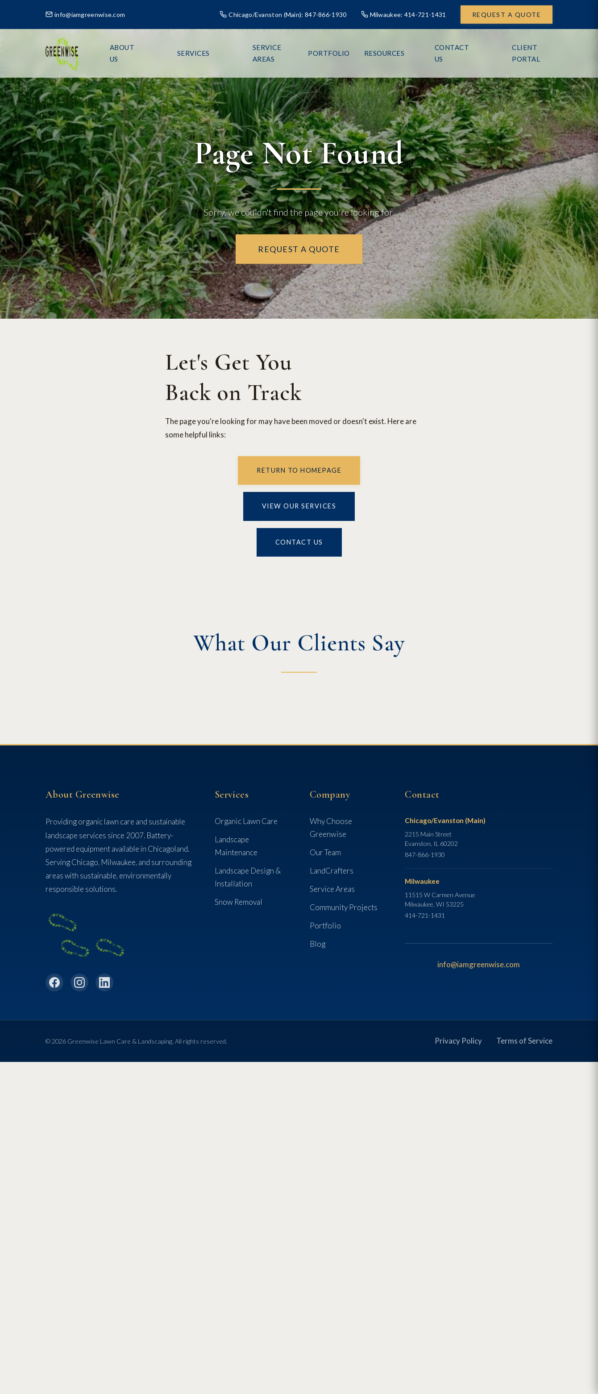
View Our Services (299, 506)
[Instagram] (79, 982)
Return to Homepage (299, 470)
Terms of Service (524, 1040)
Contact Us (461, 53)
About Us (182, 53)
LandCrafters (331, 870)
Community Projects (344, 907)
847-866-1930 (425, 854)
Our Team (325, 852)
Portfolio (325, 925)
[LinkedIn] (104, 982)
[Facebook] (54, 982)
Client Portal (525, 53)
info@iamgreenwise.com (85, 14)
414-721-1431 (425, 915)
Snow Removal (238, 902)
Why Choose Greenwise (331, 827)
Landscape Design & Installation (248, 877)
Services (230, 53)
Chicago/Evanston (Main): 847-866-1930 (283, 14)
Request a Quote (506, 14)
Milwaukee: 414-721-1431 (403, 14)
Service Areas (287, 53)
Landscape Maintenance (236, 846)
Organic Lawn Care (246, 821)
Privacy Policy (458, 1040)
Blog (317, 944)
